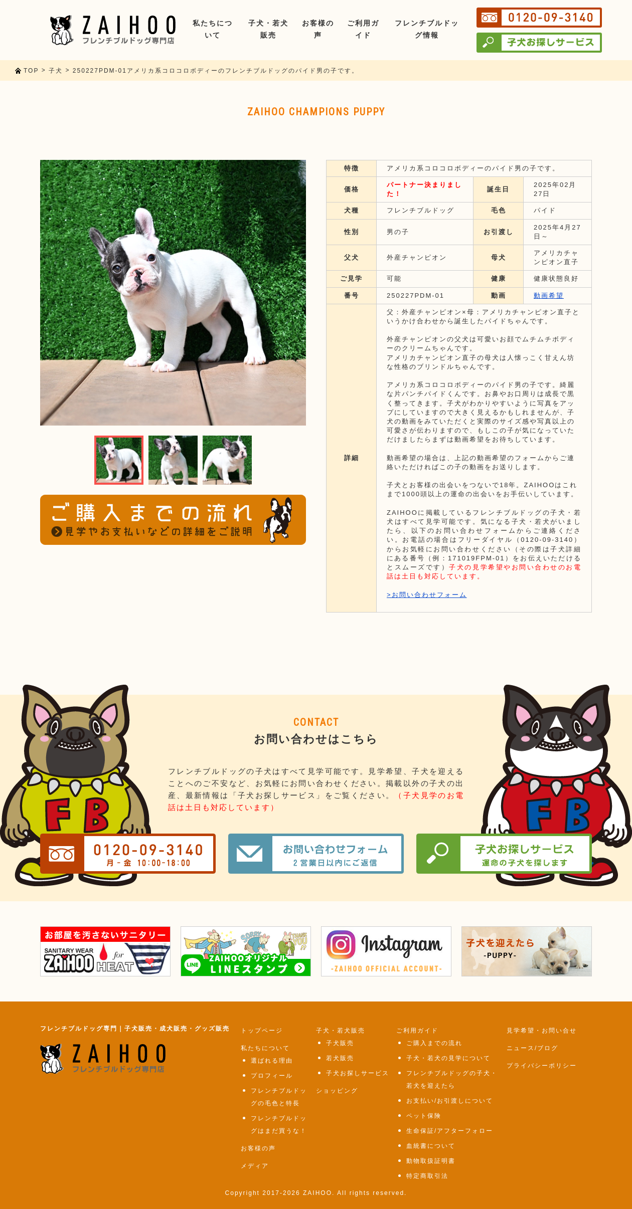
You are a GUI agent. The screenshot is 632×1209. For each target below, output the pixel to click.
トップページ (262, 1030)
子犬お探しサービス (357, 1073)
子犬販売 (340, 1043)
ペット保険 (423, 1115)
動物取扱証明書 (430, 1160)
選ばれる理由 (272, 1060)
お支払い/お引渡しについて (449, 1100)
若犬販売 (340, 1058)
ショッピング (337, 1090)
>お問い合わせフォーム (427, 594)
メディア (255, 1165)
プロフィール (272, 1075)
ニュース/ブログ (532, 1048)
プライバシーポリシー (542, 1065)
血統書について (430, 1145)
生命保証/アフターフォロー (449, 1130)
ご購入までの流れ (434, 1043)
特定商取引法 (427, 1175)
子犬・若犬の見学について (448, 1058)
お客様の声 (258, 1148)
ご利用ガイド (417, 1030)
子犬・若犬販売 (340, 1030)
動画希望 (549, 295)
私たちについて (265, 1048)
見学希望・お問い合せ (542, 1030)
